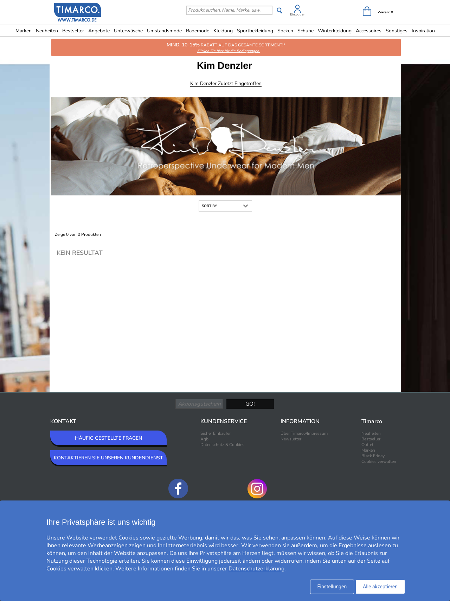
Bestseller (73, 30)
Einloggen (297, 14)
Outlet (367, 444)
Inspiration (423, 30)
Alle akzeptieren (380, 586)
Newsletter (291, 439)
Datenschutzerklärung (256, 569)
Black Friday (373, 456)
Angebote (99, 30)
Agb (204, 439)
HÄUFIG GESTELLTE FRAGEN (108, 438)
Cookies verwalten (378, 461)
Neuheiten (47, 30)
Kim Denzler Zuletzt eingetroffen (226, 83)
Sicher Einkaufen (216, 433)
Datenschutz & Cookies (222, 444)
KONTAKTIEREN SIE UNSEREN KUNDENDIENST (108, 457)
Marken (23, 30)
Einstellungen (332, 586)
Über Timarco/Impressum (304, 433)
